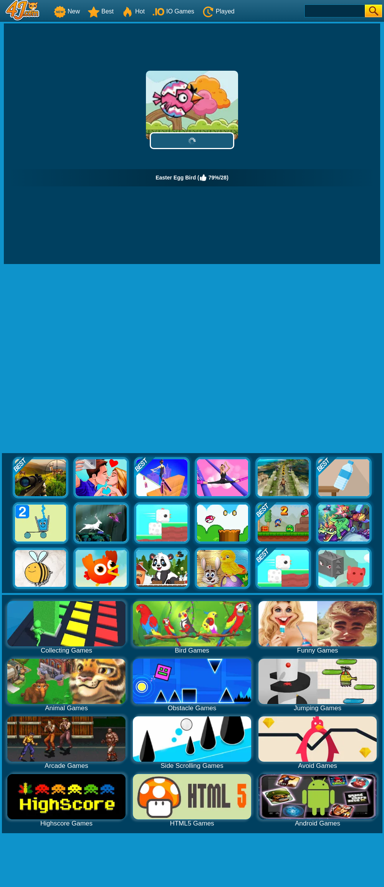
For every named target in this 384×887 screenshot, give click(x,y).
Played (218, 11)
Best (101, 11)
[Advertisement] (91, 359)
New (67, 11)
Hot (133, 11)
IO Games (173, 11)
